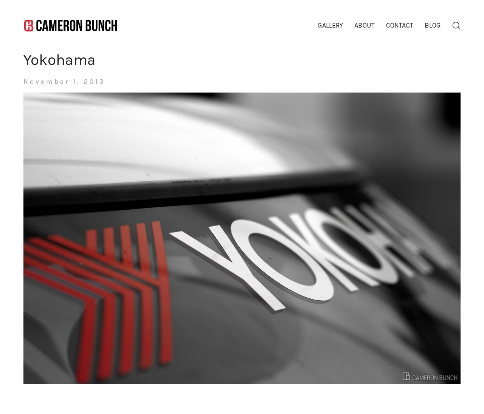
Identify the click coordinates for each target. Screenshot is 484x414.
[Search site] (456, 26)
